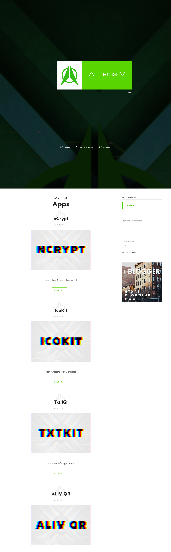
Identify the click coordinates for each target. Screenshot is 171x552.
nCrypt (61, 218)
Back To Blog (86, 147)
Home (67, 147)
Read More (59, 290)
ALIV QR (61, 494)
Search (107, 147)
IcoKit (61, 310)
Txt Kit (61, 402)
